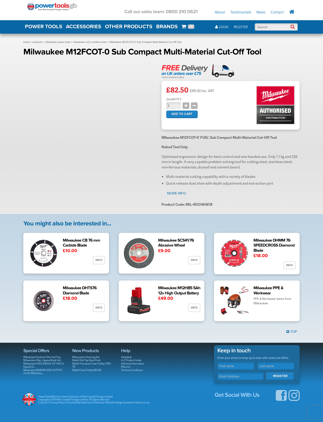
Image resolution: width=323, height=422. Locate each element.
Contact (277, 12)
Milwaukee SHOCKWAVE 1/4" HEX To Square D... (43, 365)
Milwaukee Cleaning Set (86, 357)
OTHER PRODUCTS (128, 26)
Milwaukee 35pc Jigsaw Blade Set (42, 360)
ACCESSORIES (83, 26)
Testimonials (240, 12)
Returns (125, 366)
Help (125, 351)
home (26, 42)
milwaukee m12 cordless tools (90, 42)
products (37, 42)
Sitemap (99, 402)
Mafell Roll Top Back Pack (86, 360)
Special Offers (36, 351)
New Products (85, 351)
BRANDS (167, 26)
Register (241, 27)
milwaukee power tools (57, 42)
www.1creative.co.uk (137, 402)
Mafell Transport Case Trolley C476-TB (91, 365)
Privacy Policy (56, 402)
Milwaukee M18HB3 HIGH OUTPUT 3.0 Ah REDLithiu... (42, 371)
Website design (114, 402)
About (220, 12)
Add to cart (181, 114)
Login (221, 27)
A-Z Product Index (131, 360)
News (260, 12)
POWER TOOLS (43, 26)
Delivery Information (132, 363)
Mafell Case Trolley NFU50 (86, 370)
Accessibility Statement (79, 402)
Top (291, 331)
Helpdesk (126, 357)
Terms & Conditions (132, 370)
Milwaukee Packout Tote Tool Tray (42, 357)
